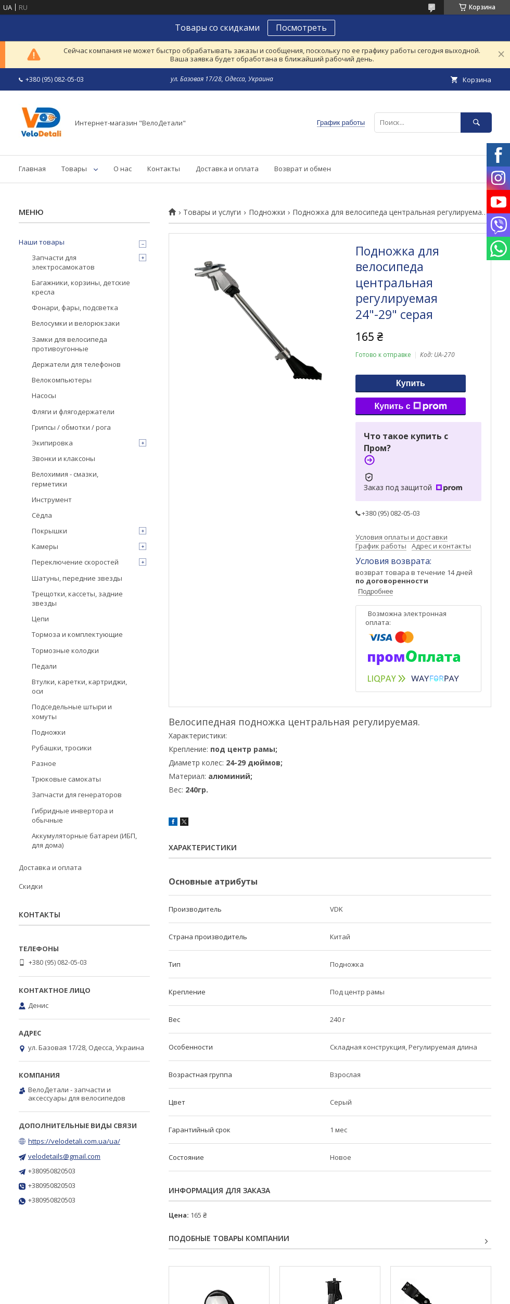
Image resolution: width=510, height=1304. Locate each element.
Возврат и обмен (302, 168)
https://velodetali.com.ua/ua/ (74, 1141)
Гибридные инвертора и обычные (72, 815)
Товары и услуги (212, 212)
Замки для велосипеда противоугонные (69, 344)
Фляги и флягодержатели (73, 411)
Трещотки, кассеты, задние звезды (77, 598)
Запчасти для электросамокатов (63, 262)
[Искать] (476, 122)
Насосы (44, 395)
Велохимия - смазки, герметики (65, 478)
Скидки (31, 886)
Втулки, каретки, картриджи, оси (79, 686)
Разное (44, 763)
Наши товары (42, 242)
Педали (44, 666)
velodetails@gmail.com (64, 1156)
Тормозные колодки (65, 650)
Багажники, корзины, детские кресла (81, 287)
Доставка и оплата (227, 168)
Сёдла (42, 515)
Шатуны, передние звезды (77, 578)
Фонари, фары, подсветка (75, 307)
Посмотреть (301, 27)
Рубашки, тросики (62, 747)
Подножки (267, 212)
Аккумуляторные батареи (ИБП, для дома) (84, 840)
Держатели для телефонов (76, 364)
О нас (122, 168)
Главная (32, 168)
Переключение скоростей (75, 562)
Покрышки (49, 530)
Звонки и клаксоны (63, 458)
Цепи (40, 618)
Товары (74, 168)
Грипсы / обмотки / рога (71, 427)
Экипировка (52, 443)
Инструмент (52, 499)
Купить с (410, 406)
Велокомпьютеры (62, 380)
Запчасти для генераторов (77, 794)
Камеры (45, 546)
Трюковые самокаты (66, 779)
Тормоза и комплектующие (77, 634)
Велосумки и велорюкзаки (76, 323)
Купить (410, 383)
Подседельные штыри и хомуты (72, 711)
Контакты (163, 168)
